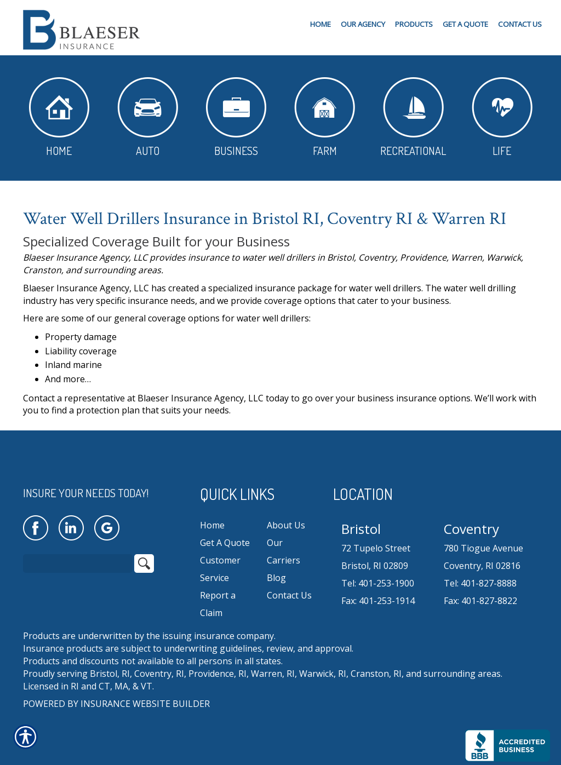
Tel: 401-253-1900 (377, 583)
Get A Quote (225, 543)
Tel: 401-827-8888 (480, 583)
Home (59, 117)
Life (502, 117)
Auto (147, 117)
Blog (276, 578)
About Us (286, 525)
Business (236, 117)
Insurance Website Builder (145, 704)
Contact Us (289, 595)
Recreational (413, 117)
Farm (324, 117)
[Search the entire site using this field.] (78, 563)
